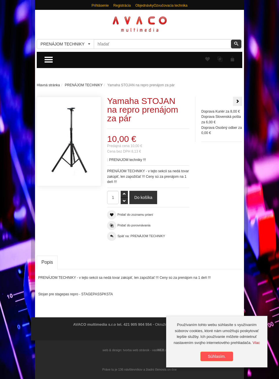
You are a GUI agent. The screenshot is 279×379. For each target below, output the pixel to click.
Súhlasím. (217, 356)
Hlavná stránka (48, 85)
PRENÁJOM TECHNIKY (83, 85)
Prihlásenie (100, 5)
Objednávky (144, 5)
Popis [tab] (47, 262)
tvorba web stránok (136, 350)
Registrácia (122, 5)
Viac (256, 342)
